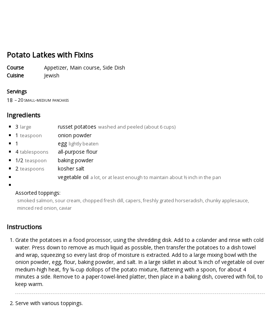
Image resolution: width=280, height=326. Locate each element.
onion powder (74, 135)
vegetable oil (73, 177)
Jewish (51, 75)
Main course (85, 67)
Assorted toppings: (37, 192)
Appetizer (55, 67)
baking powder (75, 160)
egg (62, 143)
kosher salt (71, 168)
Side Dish (114, 67)
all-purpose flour (77, 151)
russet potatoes (77, 126)
